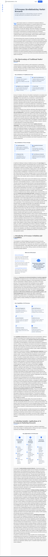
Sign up (40, 1)
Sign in (36, 1)
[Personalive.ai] (11, 2)
